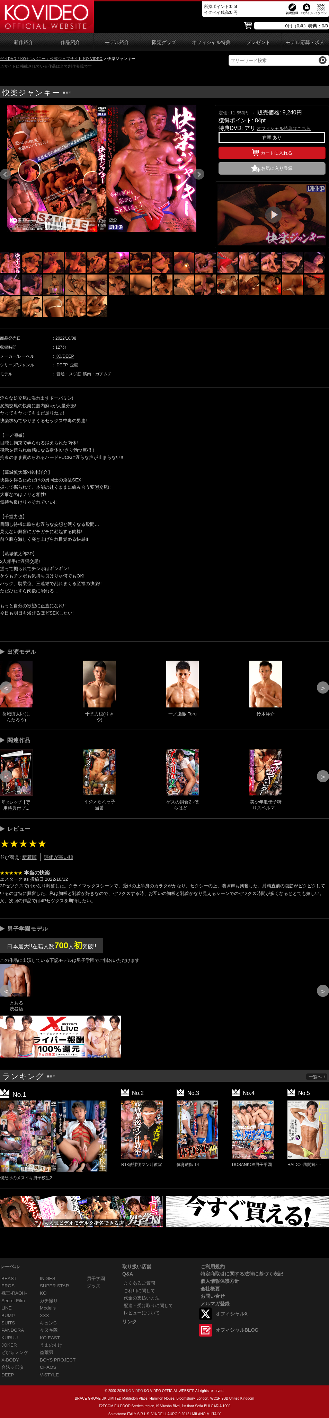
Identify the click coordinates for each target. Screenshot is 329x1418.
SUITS (8, 1322)
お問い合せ (213, 1296)
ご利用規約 (213, 1266)
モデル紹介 (117, 42)
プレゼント (258, 42)
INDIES (47, 1278)
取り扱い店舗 (136, 1266)
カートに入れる (272, 151)
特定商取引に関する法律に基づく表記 (242, 1274)
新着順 (29, 857)
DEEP (68, 356)
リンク (129, 1321)
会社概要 (210, 1288)
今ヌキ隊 (49, 1330)
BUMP (8, 1315)
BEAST (9, 1278)
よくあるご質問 (139, 1283)
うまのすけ (51, 1345)
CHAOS (48, 1367)
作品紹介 (70, 42)
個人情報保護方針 (220, 1281)
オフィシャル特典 (211, 42)
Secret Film (13, 1300)
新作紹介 (23, 42)
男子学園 (96, 1278)
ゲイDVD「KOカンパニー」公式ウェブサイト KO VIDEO (51, 58)
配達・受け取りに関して (148, 1305)
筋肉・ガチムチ (97, 374)
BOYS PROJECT (57, 1360)
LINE (6, 1308)
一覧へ (317, 1076)
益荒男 (46, 1352)
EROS (8, 1285)
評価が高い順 (58, 857)
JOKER (9, 1345)
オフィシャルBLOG (236, 1330)
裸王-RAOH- (14, 1293)
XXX (44, 1315)
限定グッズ (164, 42)
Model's (48, 1308)
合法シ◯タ (12, 1367)
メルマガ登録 (215, 1303)
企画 (74, 365)
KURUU (9, 1337)
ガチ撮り (49, 1300)
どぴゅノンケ (14, 1352)
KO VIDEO (134, 1391)
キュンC (48, 1322)
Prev (5, 174)
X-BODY (10, 1360)
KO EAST (50, 1337)
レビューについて (142, 1312)
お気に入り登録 (277, 168)
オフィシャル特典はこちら (284, 128)
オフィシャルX (231, 1313)
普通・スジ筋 (68, 374)
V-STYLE (49, 1374)
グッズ (93, 1285)
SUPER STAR (54, 1285)
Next (198, 174)
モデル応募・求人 (305, 42)
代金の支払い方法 (142, 1297)
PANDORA (12, 1330)
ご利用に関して (139, 1290)
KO (58, 356)
